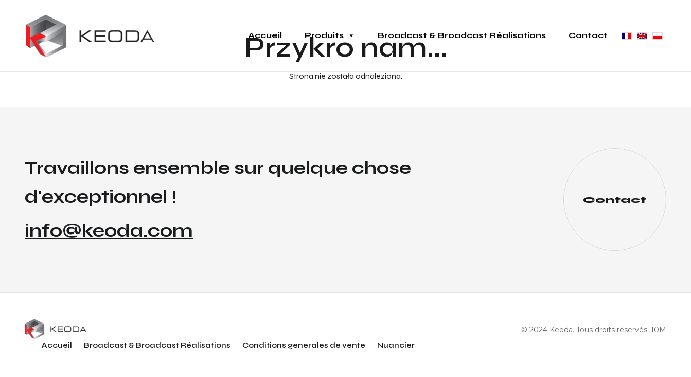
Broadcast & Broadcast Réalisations (462, 35)
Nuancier (396, 345)
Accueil (265, 35)
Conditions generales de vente (303, 345)
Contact (588, 35)
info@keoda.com (109, 231)
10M (658, 329)
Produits (330, 35)
